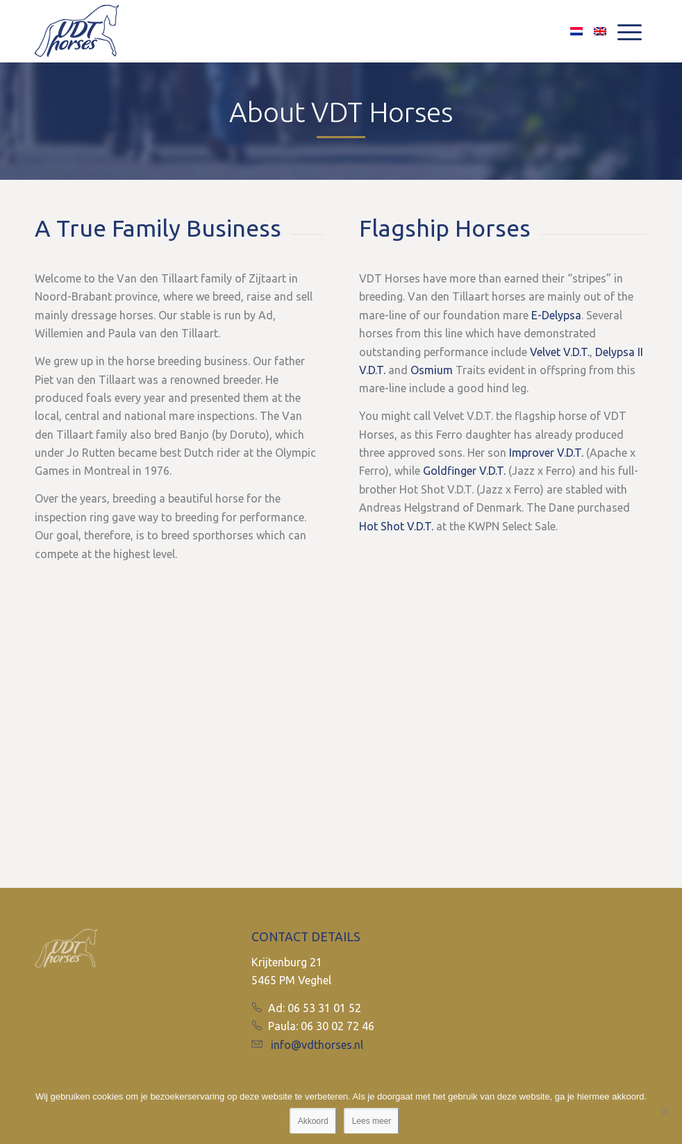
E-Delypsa (556, 315)
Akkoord (313, 1121)
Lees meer (372, 1121)
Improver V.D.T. (546, 452)
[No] (665, 1111)
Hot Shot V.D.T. (396, 526)
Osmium (431, 370)
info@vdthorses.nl (317, 1044)
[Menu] (629, 31)
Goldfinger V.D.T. (464, 470)
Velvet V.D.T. (560, 352)
